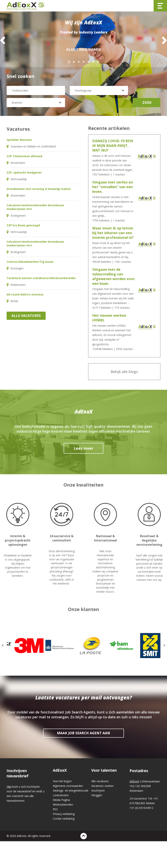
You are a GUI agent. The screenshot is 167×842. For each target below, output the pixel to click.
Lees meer (83, 449)
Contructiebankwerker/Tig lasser (30, 262)
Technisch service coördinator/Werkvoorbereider (41, 279)
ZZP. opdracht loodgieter (24, 173)
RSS (55, 810)
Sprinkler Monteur (19, 140)
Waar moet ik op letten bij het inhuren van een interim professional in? (113, 234)
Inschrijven (98, 791)
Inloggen (96, 796)
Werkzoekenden (63, 805)
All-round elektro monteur (25, 295)
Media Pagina (61, 800)
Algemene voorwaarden (68, 786)
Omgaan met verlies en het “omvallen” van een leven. (112, 188)
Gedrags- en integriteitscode (70, 791)
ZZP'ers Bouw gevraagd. (24, 226)
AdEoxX (60, 771)
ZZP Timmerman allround (24, 157)
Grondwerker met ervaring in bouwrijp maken (39, 189)
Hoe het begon (62, 782)
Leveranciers (61, 796)
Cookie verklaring (63, 819)
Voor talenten (104, 771)
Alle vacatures (26, 316)
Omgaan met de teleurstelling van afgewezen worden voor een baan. (113, 277)
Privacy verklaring (64, 814)
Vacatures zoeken (102, 786)
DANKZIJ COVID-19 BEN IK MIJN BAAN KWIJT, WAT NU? (112, 146)
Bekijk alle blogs (124, 372)
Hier (9, 787)
